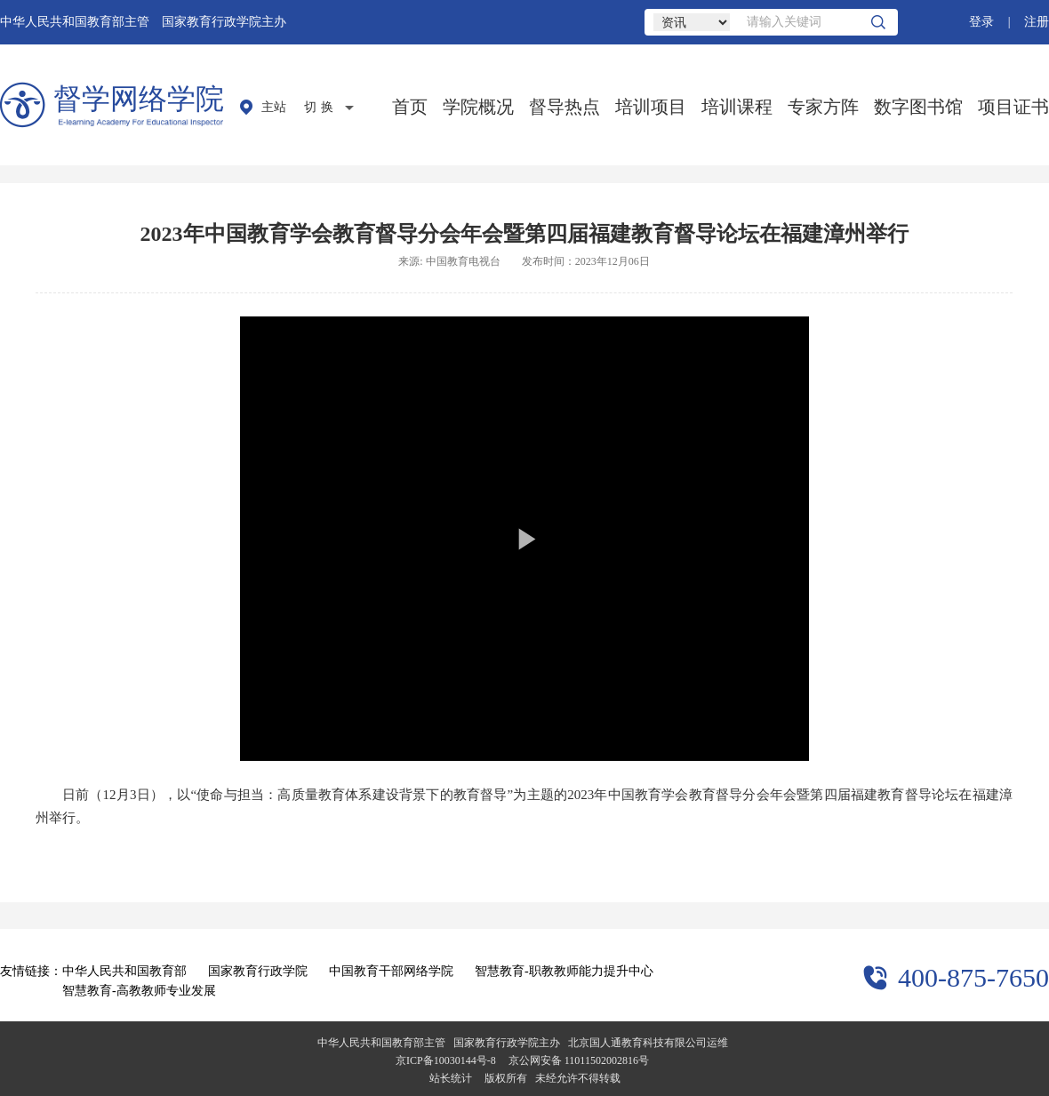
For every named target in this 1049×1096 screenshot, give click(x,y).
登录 (981, 21)
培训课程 (737, 106)
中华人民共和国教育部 (124, 971)
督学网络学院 (138, 99)
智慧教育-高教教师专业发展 (139, 990)
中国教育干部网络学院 (391, 971)
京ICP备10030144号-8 (446, 1060)
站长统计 (450, 1078)
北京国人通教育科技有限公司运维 (648, 1042)
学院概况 (478, 106)
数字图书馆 (918, 106)
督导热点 (564, 106)
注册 (1036, 21)
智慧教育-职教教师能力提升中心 (564, 971)
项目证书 (1013, 106)
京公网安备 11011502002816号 (578, 1060)
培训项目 (650, 106)
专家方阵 (823, 106)
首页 (410, 106)
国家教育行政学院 (258, 971)
